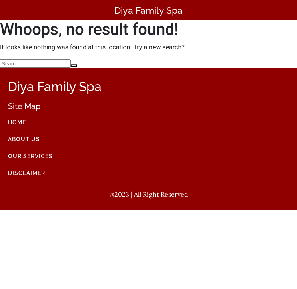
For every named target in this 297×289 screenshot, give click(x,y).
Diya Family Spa (148, 10)
